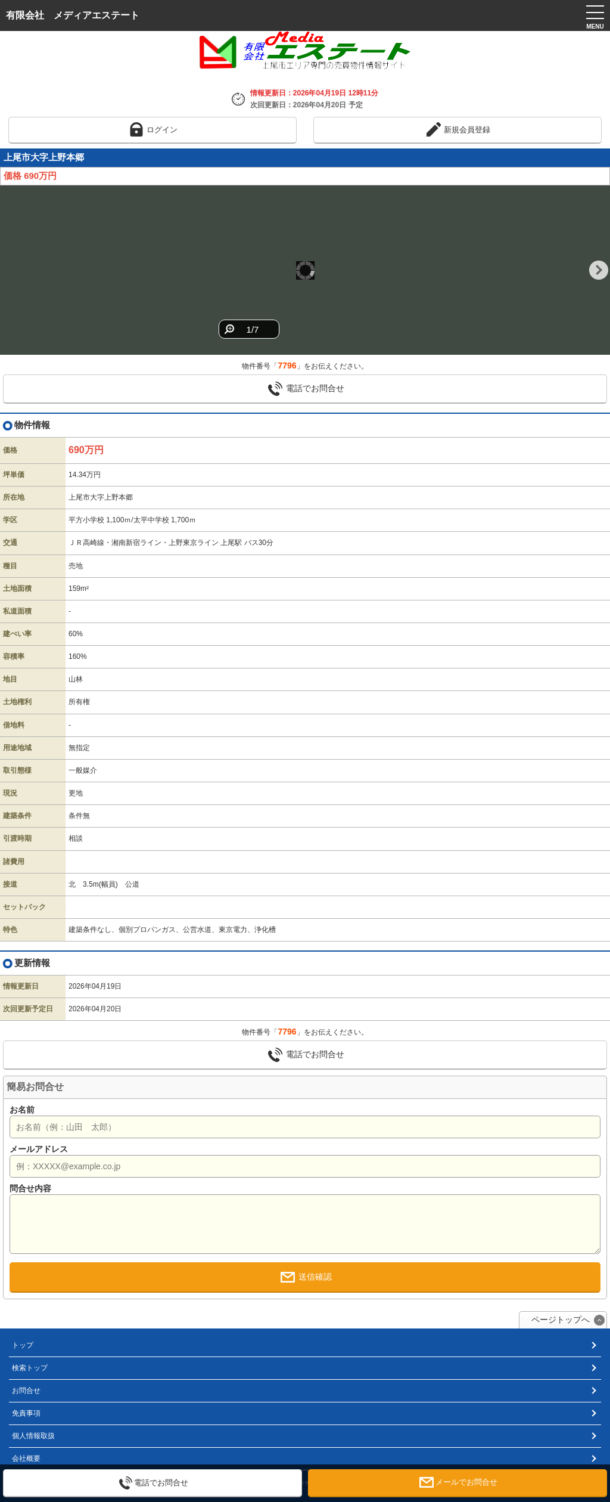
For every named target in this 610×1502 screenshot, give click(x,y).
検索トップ (30, 1368)
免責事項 (26, 1413)
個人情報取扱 (33, 1436)
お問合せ (26, 1390)
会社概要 (26, 1458)
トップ (22, 1345)
